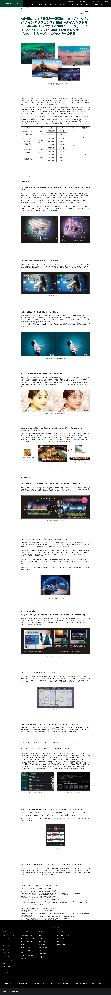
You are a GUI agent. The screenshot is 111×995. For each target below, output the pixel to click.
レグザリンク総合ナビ (27, 956)
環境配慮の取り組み (44, 947)
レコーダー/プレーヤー (9, 935)
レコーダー (34, 5)
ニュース (41, 935)
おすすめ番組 (6, 966)
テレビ (27, 5)
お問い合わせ (24, 944)
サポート (106, 5)
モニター (51, 5)
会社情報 (41, 931)
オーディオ (58, 5)
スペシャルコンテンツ (86, 5)
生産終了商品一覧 (26, 947)
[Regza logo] (11, 3)
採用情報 (41, 957)
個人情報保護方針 (23, 983)
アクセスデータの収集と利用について (42, 983)
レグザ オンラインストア (64, 935)
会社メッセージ (43, 941)
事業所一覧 (42, 944)
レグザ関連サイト (62, 931)
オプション (66, 5)
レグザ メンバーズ (62, 938)
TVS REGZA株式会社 (8, 983)
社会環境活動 (42, 954)
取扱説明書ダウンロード (27, 935)
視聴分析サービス (62, 944)
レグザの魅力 (74, 5)
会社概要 (41, 938)
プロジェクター (43, 5)
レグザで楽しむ (98, 5)
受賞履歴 (5, 963)
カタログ (5, 973)
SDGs (40, 951)
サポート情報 (24, 931)
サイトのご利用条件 (62, 983)
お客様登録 (24, 959)
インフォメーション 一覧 (27, 938)
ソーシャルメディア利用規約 (80, 983)
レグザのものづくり (8, 956)
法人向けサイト (61, 941)
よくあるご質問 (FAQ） (27, 941)
